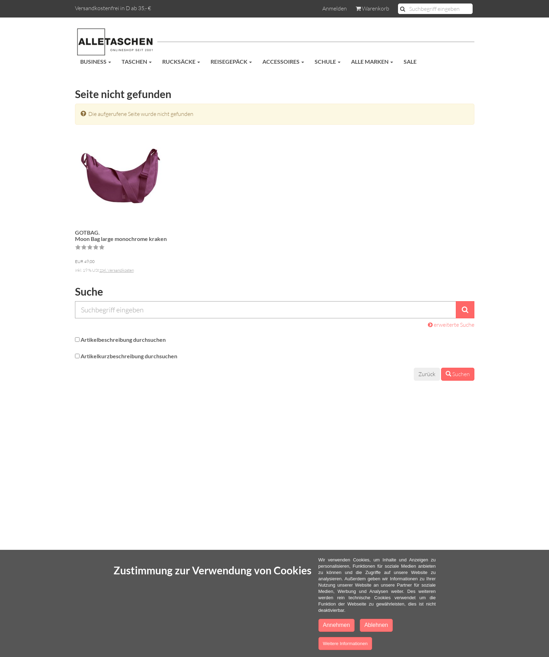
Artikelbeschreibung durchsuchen (123, 339)
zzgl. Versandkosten (116, 270)
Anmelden (334, 8)
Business (95, 61)
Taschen (137, 61)
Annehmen (336, 625)
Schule (328, 61)
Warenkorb (372, 8)
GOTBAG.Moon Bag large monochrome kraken (121, 235)
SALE (410, 61)
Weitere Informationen (345, 643)
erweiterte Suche (451, 324)
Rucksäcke (181, 61)
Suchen (458, 374)
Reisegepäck (231, 61)
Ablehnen (376, 625)
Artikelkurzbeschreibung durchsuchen (129, 356)
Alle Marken (372, 61)
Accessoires (283, 61)
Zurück (426, 374)
